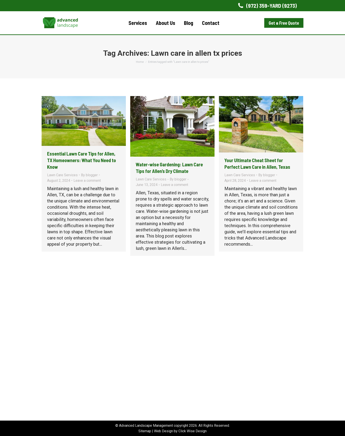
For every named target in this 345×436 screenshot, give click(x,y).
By (89, 175)
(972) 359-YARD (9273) (267, 5)
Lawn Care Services (62, 175)
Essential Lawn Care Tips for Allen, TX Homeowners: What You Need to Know (81, 160)
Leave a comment (87, 180)
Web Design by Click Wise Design (180, 431)
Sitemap (144, 431)
